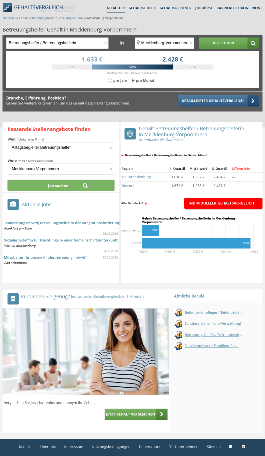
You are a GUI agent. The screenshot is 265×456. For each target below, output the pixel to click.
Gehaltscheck (142, 8)
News (257, 8)
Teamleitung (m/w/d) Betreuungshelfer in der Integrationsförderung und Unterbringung (79, 222)
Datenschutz (149, 446)
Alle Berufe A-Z (132, 203)
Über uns (48, 446)
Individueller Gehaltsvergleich (221, 203)
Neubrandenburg (136, 176)
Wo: (30, 160)
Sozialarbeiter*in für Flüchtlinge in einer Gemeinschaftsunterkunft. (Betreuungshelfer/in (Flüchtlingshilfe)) (94, 240)
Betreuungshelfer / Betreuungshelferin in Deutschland (166, 155)
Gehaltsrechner (176, 8)
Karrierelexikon (232, 8)
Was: (26, 139)
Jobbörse (204, 8)
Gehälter (116, 8)
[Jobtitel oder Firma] (61, 147)
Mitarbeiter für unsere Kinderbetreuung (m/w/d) (45, 257)
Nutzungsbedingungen (111, 446)
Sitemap (214, 446)
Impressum (73, 446)
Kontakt (25, 446)
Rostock (128, 185)
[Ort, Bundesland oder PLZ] (164, 43)
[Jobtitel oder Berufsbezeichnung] (57, 43)
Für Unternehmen (183, 446)
